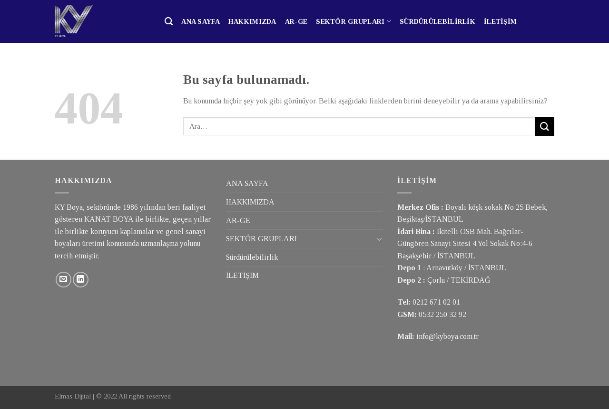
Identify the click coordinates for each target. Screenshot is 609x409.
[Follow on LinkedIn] (80, 279)
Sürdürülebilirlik (437, 21)
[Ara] (169, 21)
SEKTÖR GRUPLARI (353, 21)
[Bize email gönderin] (63, 279)
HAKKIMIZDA (252, 21)
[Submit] (544, 126)
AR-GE (296, 21)
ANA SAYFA (200, 21)
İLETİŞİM (500, 21)
